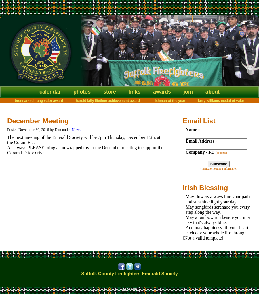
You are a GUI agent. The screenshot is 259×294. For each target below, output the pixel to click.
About (212, 92)
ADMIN (129, 289)
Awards (162, 92)
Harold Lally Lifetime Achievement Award (108, 101)
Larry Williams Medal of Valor (221, 101)
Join (188, 92)
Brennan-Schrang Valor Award (39, 101)
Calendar (50, 92)
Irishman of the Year (169, 101)
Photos (82, 92)
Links (134, 92)
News (76, 129)
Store (109, 92)
